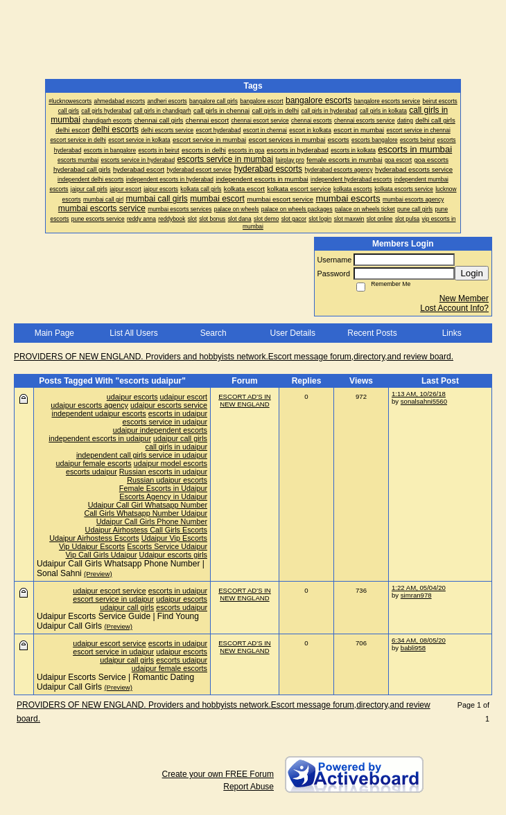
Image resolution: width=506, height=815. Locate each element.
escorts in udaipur (177, 413)
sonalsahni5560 (424, 401)
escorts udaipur (91, 471)
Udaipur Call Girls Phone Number (151, 521)
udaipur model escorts (170, 463)
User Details (292, 333)
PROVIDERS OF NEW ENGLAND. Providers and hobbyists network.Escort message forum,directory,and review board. (233, 356)
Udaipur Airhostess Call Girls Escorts (146, 530)
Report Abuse (248, 786)
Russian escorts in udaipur (163, 471)
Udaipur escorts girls (173, 554)
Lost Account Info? (454, 308)
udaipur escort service (109, 590)
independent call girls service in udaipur (141, 455)
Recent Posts (371, 333)
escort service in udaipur (113, 599)
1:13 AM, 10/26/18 (419, 393)
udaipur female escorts (94, 463)
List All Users (133, 333)
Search (213, 333)
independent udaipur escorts (99, 413)
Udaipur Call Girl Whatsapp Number (147, 505)
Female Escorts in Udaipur (163, 488)
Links (452, 333)
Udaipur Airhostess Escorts (94, 538)
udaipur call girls (180, 438)
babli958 (413, 648)
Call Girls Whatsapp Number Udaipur (145, 513)
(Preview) (98, 573)
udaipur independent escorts (160, 430)
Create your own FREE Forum (218, 774)
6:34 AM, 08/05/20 (419, 640)
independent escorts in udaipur (100, 438)
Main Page (54, 333)
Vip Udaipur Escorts (92, 546)
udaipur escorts (132, 397)
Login (471, 273)
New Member (464, 298)
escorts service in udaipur (165, 422)
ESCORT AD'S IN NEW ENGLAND (244, 400)
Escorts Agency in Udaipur (163, 496)
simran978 (416, 595)
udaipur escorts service (168, 405)
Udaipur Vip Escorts (174, 538)
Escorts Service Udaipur (167, 546)
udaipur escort (183, 397)
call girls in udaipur (176, 446)
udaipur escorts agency (89, 405)
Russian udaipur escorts (167, 480)
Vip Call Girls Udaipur (101, 554)
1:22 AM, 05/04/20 (419, 587)
